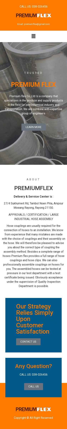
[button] (33, 36)
